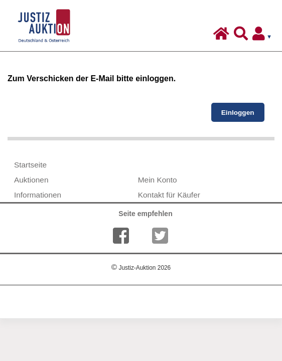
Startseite (30, 164)
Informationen (37, 195)
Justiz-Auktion (141, 267)
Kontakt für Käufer (169, 195)
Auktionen (31, 179)
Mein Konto (157, 179)
